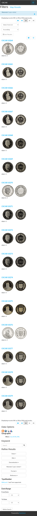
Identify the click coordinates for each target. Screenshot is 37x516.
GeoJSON (13, 437)
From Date (5, 492)
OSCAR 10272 (7, 230)
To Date (4, 499)
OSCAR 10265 (7, 64)
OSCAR (4, 2)
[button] (18, 20)
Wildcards (4, 482)
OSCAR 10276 (7, 325)
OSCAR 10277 (7, 348)
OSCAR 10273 (7, 254)
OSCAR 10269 (7, 159)
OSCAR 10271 (7, 206)
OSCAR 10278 (7, 372)
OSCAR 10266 (7, 88)
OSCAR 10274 (7, 277)
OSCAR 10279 (7, 396)
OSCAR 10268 (7, 135)
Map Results (15, 7)
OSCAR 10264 (7, 40)
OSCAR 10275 (7, 301)
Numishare (22, 513)
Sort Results (7, 34)
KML (18, 437)
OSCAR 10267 (7, 111)
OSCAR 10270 (7, 183)
